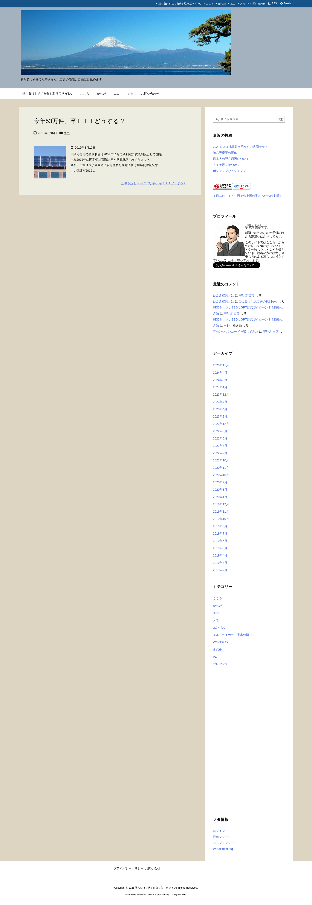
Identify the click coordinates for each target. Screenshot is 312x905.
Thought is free (177, 894)
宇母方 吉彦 (247, 295)
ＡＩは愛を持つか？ (226, 165)
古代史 (217, 649)
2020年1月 (220, 497)
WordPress (220, 642)
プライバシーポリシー (128, 868)
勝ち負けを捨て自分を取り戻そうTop (179, 3)
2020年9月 (220, 482)
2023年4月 (220, 409)
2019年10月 (221, 519)
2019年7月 (220, 533)
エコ (233, 3)
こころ (210, 3)
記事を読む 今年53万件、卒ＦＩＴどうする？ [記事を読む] (153, 183)
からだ (222, 3)
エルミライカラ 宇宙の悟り (232, 635)
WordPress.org (223, 849)
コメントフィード (225, 843)
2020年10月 (221, 475)
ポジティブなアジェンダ (229, 171)
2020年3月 (220, 489)
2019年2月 (220, 570)
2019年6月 (220, 541)
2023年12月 (221, 394)
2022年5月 (220, 438)
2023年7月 (220, 402)
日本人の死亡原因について (231, 158)
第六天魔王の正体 (225, 152)
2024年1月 (220, 387)
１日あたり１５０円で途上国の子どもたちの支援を (247, 195)
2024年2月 (220, 380)
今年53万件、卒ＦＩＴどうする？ (79, 121)
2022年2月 (220, 453)
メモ (242, 3)
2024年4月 (220, 372)
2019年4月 (220, 555)
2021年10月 (221, 460)
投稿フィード (222, 837)
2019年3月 (220, 562)
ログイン (219, 831)
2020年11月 (221, 467)
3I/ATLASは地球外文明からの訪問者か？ (240, 146)
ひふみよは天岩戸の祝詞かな (258, 301)
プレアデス (220, 664)
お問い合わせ (257, 3)
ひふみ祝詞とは (223, 295)
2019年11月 (221, 511)
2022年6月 (220, 431)
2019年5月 (220, 548)
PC (215, 656)
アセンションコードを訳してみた (235, 331)
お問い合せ (152, 868)
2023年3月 (220, 416)
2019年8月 (220, 526)
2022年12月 (221, 424)
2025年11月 (221, 365)
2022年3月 (220, 445)
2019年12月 (221, 504)
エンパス (219, 627)
